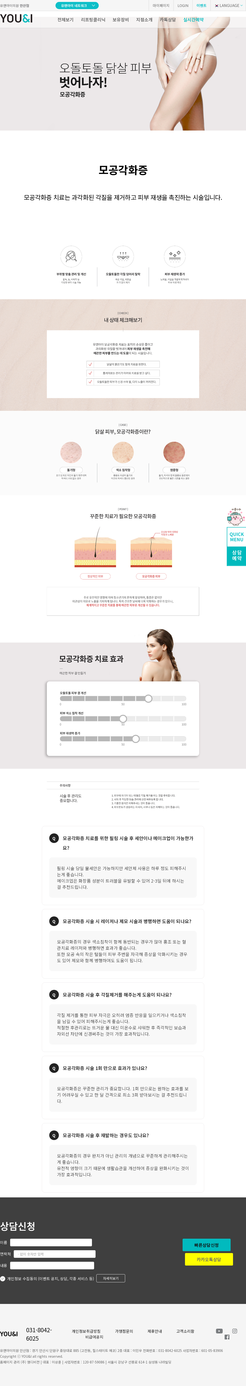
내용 (3, 1265)
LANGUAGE (226, 5)
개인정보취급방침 (86, 1331)
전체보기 (65, 19)
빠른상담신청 (206, 1245)
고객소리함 (185, 1331)
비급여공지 (94, 1337)
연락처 (5, 1254)
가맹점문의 (124, 1331)
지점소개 (144, 19)
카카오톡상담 (209, 1259)
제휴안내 (155, 1331)
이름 (3, 1242)
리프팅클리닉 (93, 19)
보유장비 (121, 19)
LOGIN (183, 5)
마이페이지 (161, 5)
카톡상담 (168, 19)
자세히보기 (111, 1278)
